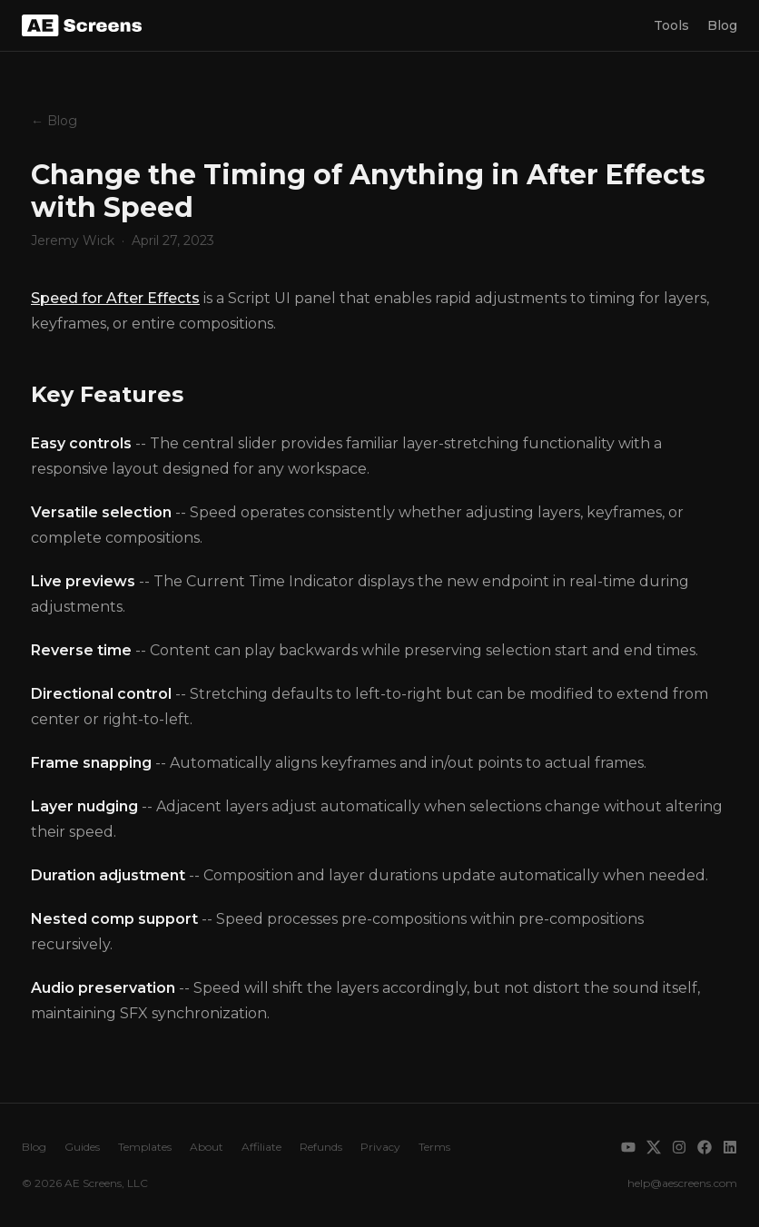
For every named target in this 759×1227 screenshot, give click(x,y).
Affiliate (261, 1146)
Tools (671, 25)
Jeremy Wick (72, 240)
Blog (722, 25)
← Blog (54, 121)
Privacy (380, 1146)
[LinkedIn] (730, 1147)
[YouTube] (628, 1147)
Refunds (321, 1146)
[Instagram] (679, 1147)
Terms (434, 1146)
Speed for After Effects (115, 298)
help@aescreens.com (682, 1183)
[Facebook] (704, 1147)
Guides (82, 1146)
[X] (653, 1147)
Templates (145, 1146)
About (206, 1146)
